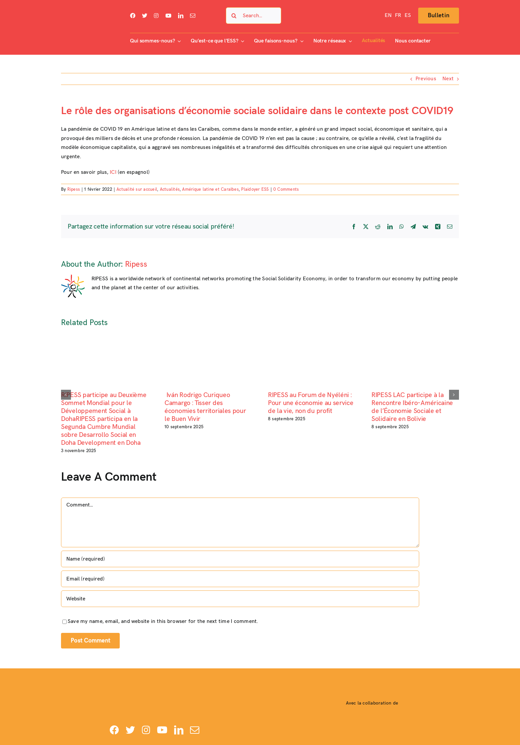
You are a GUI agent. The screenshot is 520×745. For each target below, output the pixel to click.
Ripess (73, 189)
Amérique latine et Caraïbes (210, 189)
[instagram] (156, 15)
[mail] (192, 15)
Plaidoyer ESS (255, 189)
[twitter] (144, 15)
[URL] (240, 598)
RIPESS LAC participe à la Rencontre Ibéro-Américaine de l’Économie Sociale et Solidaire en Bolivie (412, 407)
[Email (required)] (240, 579)
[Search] (234, 15)
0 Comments (286, 189)
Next (448, 79)
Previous (426, 79)
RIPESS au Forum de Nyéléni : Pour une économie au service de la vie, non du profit (311, 403)
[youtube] (168, 15)
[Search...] (253, 15)
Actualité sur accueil (136, 189)
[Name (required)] (240, 559)
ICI (113, 172)
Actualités (170, 189)
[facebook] (132, 15)
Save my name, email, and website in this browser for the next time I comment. (163, 621)
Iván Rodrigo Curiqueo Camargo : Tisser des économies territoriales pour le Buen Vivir (205, 407)
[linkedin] (180, 15)
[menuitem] (388, 15)
